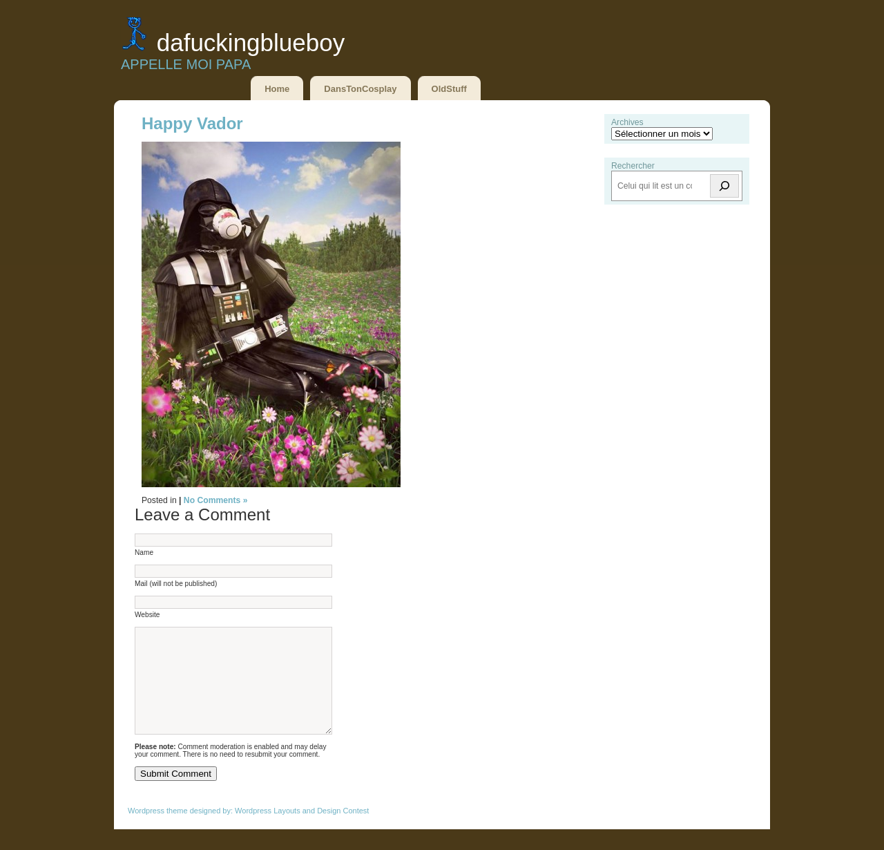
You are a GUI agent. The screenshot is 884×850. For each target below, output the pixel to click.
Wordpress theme (158, 831)
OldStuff (449, 89)
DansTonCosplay (360, 89)
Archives (627, 122)
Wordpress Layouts (267, 831)
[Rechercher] (724, 186)
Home (277, 89)
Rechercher (633, 166)
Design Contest (343, 831)
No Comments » (216, 500)
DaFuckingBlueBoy (251, 42)
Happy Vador (192, 123)
